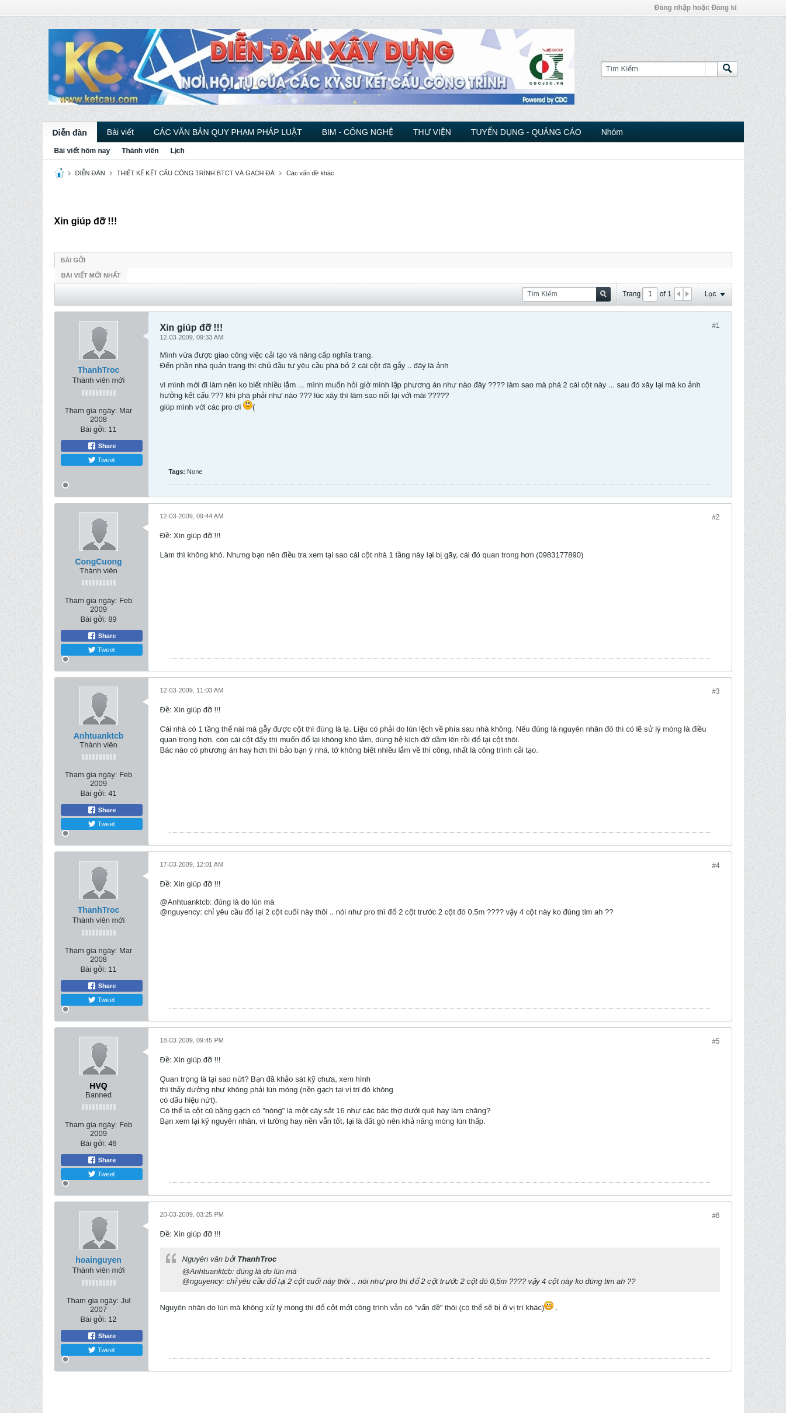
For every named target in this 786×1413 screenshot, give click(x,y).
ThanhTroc (99, 370)
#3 (715, 691)
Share (101, 446)
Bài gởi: (93, 429)
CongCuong (98, 561)
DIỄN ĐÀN (90, 172)
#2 (715, 517)
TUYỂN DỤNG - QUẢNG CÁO (526, 132)
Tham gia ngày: (91, 410)
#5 (715, 1041)
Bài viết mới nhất (91, 275)
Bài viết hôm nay (82, 151)
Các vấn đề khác (310, 172)
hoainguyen (98, 1260)
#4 (715, 865)
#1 (715, 325)
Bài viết (120, 132)
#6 (715, 1215)
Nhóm (612, 132)
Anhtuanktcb (99, 735)
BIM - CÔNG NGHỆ (357, 132)
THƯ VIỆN (432, 132)
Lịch (178, 151)
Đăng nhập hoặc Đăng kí (696, 8)
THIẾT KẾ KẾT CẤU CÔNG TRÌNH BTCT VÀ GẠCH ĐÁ (196, 172)
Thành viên (140, 151)
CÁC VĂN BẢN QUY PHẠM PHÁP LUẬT (228, 132)
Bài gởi (73, 260)
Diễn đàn (70, 132)
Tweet (101, 460)
